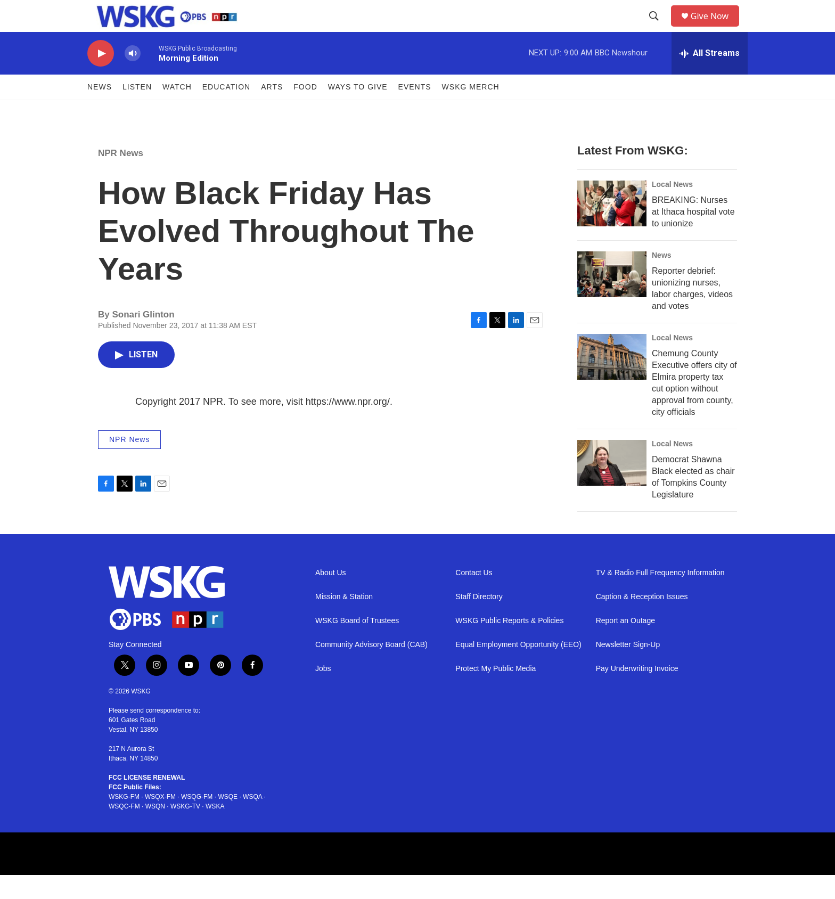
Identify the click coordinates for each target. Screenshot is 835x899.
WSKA (215, 830)
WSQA (252, 820)
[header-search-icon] (658, 28)
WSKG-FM (124, 820)
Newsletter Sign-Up (628, 669)
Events (414, 111)
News (99, 111)
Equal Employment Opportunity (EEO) (518, 669)
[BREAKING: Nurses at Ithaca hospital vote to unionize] (611, 227)
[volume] (133, 77)
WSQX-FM (160, 820)
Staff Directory (478, 621)
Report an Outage (625, 645)
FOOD (305, 111)
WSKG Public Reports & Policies (509, 645)
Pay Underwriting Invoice (637, 693)
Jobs (323, 693)
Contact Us (473, 597)
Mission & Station (344, 621)
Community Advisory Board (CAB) (371, 669)
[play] (100, 77)
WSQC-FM (124, 830)
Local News (672, 208)
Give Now (715, 28)
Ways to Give (358, 111)
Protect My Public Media (495, 693)
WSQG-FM (196, 820)
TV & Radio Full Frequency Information (660, 597)
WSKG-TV (185, 830)
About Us (330, 597)
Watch (177, 111)
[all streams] (710, 77)
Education (226, 111)
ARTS (272, 111)
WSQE (228, 820)
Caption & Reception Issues (642, 621)
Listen (137, 111)
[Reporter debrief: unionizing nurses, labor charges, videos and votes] (611, 298)
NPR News (120, 177)
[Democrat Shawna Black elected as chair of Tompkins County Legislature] (611, 487)
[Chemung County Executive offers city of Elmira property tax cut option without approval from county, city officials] (611, 381)
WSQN (155, 830)
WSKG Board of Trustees (357, 645)
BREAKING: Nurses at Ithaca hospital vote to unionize (693, 235)
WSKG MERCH (471, 111)
